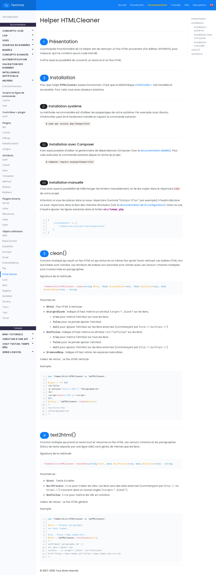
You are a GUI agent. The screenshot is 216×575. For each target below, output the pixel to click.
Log (5, 35)
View (5, 170)
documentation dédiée (155, 150)
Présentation (198, 18)
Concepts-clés (13, 30)
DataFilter (7, 246)
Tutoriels (176, 5)
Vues (5, 40)
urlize (5, 208)
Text (4, 312)
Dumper (7, 252)
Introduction (137, 5)
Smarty (6, 301)
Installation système (200, 29)
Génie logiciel (12, 352)
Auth (5, 116)
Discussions (199, 5)
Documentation (157, 5)
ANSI (4, 235)
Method (6, 181)
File (4, 268)
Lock (4, 279)
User (4, 105)
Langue (6, 149)
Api (4, 127)
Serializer (7, 296)
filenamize (8, 214)
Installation (197, 23)
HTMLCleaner (9, 274)
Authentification (14, 59)
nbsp (5, 219)
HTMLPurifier (143, 85)
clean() (195, 49)
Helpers (7, 80)
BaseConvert (9, 241)
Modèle (7, 50)
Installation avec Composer (203, 36)
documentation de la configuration (142, 204)
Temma (13, 5)
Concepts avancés (15, 54)
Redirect (7, 192)
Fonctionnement (12, 86)
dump (5, 203)
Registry (6, 290)
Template (8, 176)
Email (5, 257)
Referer (6, 187)
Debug (6, 138)
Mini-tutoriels (12, 334)
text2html (197, 54)
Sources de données (16, 45)
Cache (6, 100)
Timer (5, 318)
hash (5, 224)
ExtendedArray (10, 262)
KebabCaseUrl (10, 143)
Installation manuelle (200, 44)
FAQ (186, 5)
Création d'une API (15, 339)
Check (6, 165)
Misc (4, 285)
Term (5, 307)
